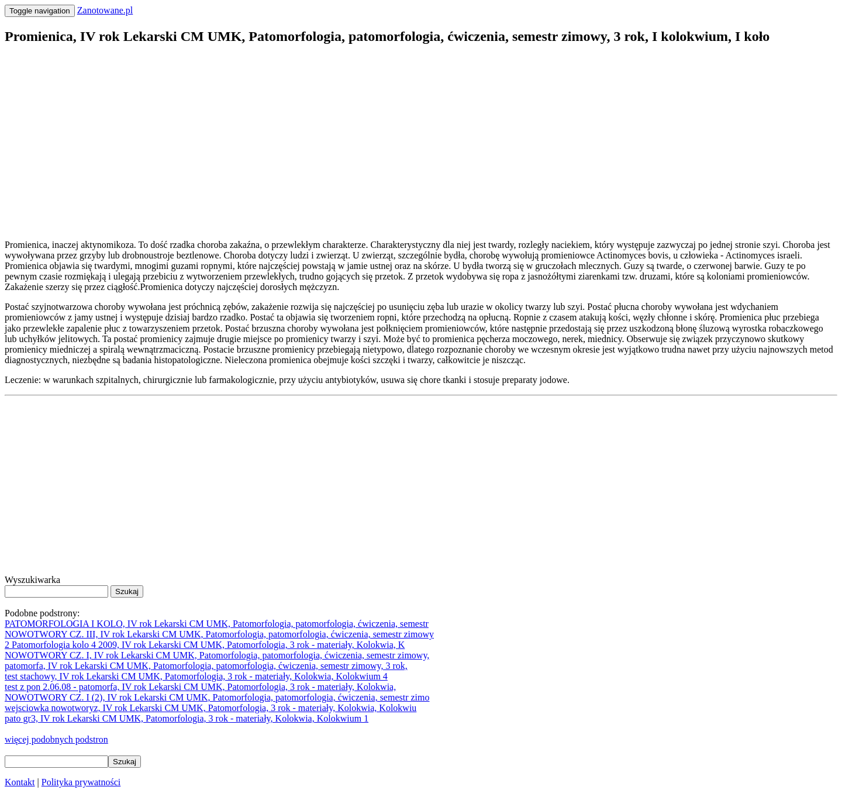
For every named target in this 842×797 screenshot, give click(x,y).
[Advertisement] (355, 138)
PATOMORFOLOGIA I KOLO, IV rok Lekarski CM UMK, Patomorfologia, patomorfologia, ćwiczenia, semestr (217, 624)
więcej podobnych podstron (56, 739)
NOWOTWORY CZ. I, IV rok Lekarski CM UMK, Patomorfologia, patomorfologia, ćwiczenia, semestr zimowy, (217, 655)
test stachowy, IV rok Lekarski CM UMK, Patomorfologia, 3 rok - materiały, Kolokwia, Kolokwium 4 (196, 676)
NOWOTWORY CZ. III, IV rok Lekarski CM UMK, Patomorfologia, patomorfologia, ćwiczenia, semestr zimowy (219, 634)
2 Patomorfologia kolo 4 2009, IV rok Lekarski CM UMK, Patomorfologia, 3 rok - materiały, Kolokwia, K (205, 645)
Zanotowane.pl (105, 10)
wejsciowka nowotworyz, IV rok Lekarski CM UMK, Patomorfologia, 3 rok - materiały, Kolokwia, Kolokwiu (210, 708)
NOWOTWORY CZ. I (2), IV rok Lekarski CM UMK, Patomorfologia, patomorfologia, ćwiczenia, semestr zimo (217, 697)
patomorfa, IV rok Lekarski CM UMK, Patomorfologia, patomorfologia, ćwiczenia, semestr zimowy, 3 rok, (206, 666)
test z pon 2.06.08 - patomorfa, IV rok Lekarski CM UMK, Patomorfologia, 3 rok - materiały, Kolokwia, (200, 687)
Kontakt (20, 782)
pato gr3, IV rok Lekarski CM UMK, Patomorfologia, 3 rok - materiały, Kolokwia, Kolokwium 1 (186, 718)
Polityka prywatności (81, 782)
